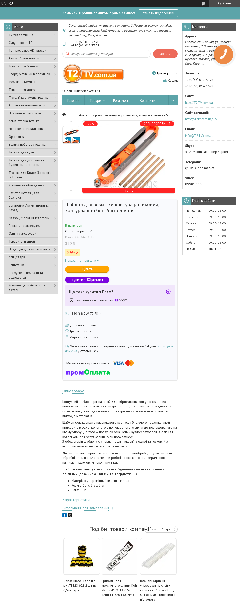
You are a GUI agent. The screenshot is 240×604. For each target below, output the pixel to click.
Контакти (147, 100)
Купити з (87, 280)
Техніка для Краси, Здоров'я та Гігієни (30, 174)
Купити (87, 269)
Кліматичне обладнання (26, 185)
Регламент (121, 100)
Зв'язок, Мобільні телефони (29, 218)
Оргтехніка (17, 136)
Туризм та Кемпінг (22, 82)
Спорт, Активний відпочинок (29, 74)
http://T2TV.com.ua (199, 102)
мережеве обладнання (26, 129)
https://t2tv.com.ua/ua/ (201, 119)
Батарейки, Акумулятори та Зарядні (29, 207)
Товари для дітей (22, 241)
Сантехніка (16, 265)
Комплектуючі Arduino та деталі (27, 287)
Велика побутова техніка (27, 144)
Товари (95, 100)
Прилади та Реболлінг (25, 113)
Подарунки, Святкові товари (29, 249)
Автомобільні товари (24, 58)
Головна (73, 100)
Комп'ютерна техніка (24, 121)
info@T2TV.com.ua (199, 135)
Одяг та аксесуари (22, 233)
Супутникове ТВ (21, 42)
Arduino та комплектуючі (27, 105)
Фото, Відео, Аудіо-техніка (28, 97)
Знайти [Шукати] (165, 54)
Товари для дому (22, 89)
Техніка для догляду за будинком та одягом (26, 162)
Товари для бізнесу (23, 66)
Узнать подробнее (158, 13)
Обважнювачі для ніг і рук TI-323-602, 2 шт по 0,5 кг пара (80, 585)
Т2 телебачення (21, 35)
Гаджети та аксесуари (25, 225)
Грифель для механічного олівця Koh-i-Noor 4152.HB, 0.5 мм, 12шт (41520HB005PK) (120, 588)
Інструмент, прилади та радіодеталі (26, 274)
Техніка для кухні (22, 152)
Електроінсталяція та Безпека (24, 195)
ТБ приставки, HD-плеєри (27, 50)
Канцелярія (17, 257)
